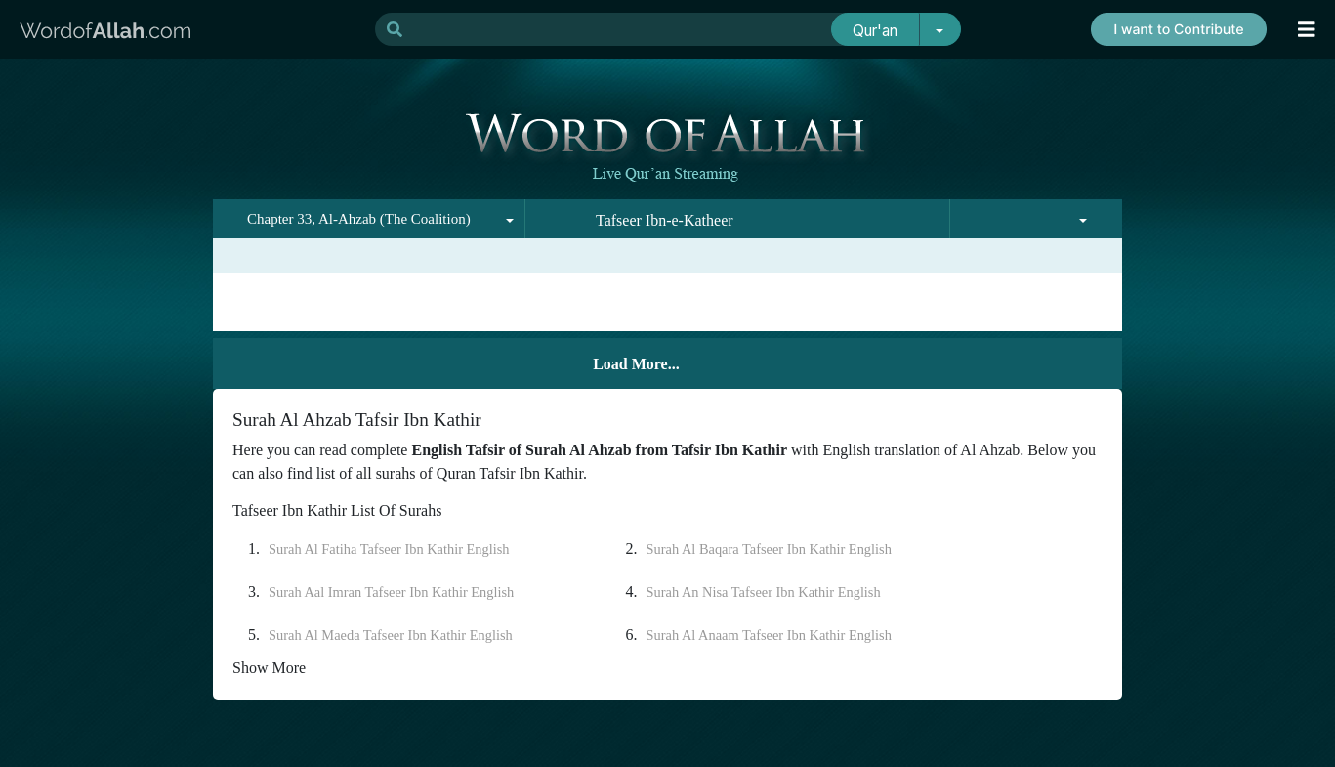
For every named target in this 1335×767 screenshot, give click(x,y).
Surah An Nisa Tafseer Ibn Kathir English (764, 592)
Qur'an (875, 30)
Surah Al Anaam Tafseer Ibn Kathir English (769, 635)
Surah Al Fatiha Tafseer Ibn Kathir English (389, 549)
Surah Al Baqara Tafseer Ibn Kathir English (769, 549)
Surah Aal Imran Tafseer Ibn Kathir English (391, 592)
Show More (269, 668)
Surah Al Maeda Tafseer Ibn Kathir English (391, 635)
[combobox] (369, 218)
